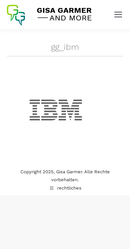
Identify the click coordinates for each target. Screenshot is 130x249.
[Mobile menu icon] (118, 14)
